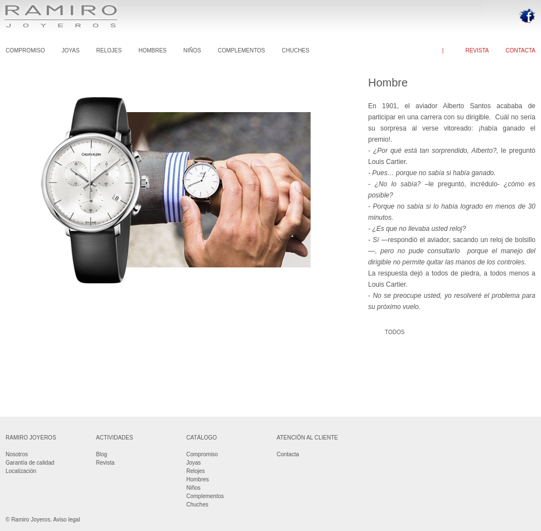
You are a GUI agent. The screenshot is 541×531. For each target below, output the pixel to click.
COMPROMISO (25, 50)
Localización (21, 471)
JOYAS (71, 50)
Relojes (195, 471)
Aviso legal (66, 519)
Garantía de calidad (30, 463)
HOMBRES (152, 50)
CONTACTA (520, 50)
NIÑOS (192, 50)
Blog (101, 454)
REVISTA (477, 50)
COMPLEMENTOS (241, 50)
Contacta (288, 454)
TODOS (394, 332)
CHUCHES (295, 50)
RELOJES (109, 50)
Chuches (197, 504)
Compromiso (202, 454)
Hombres (197, 479)
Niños (193, 488)
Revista (105, 463)
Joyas (193, 463)
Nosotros (17, 454)
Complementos (205, 496)
